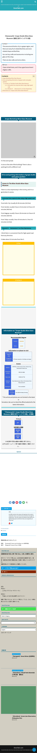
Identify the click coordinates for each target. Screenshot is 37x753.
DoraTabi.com (19, 8)
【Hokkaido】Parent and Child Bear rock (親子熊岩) (17, 543)
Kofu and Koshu (5, 528)
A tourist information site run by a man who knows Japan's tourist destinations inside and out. (18, 749)
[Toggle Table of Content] (33, 76)
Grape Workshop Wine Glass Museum (12, 78)
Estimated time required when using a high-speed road (20, 86)
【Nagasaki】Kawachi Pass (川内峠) (13, 545)
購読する (4, 571)
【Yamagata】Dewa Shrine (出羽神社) (23, 656)
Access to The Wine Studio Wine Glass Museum (17, 83)
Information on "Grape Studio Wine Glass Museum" (15, 90)
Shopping (4, 530)
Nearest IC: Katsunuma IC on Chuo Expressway (20, 89)
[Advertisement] (19, 22)
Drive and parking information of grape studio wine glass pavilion (17, 81)
